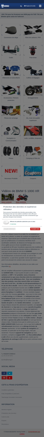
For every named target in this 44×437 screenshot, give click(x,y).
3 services (12, 224)
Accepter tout (35, 229)
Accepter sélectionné (9, 228)
